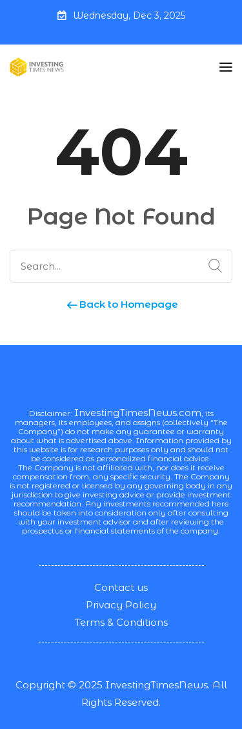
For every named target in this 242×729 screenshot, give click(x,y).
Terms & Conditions (121, 622)
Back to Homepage (121, 304)
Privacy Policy (121, 605)
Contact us (121, 587)
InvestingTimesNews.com (137, 412)
